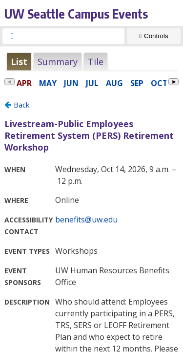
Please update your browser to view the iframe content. (91, 61)
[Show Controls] (154, 36)
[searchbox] (72, 36)
